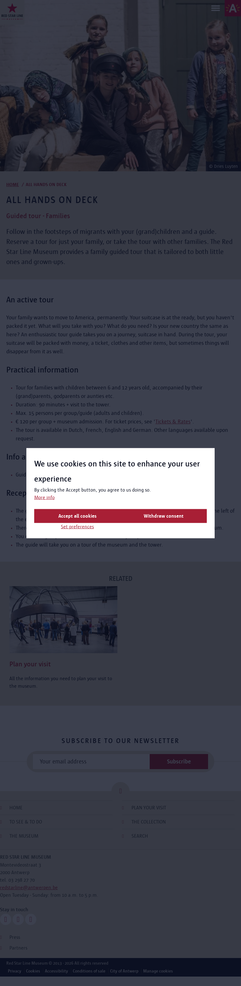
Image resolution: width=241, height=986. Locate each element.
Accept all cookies (77, 515)
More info (44, 497)
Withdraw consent (164, 515)
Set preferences (77, 526)
